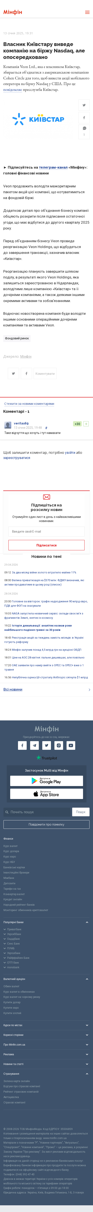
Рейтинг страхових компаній (21, 1091)
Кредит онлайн (12, 899)
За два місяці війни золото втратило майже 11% (44, 572)
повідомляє (12, 89)
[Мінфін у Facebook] (22, 745)
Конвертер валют (14, 894)
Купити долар (11, 1002)
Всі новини (46, 689)
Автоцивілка (11, 1097)
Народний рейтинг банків (19, 904)
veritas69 (21, 423)
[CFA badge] (13, 1118)
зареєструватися (16, 458)
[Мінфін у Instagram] (58, 745)
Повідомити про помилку (46, 824)
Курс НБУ (9, 862)
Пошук (80, 812)
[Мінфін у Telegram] (34, 745)
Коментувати (45, 373)
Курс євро (9, 856)
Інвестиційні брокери (16, 872)
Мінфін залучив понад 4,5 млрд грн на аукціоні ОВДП (46, 649)
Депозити (9, 883)
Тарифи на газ (12, 888)
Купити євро (11, 1007)
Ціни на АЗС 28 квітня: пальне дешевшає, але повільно (48, 657)
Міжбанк (8, 878)
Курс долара (11, 851)
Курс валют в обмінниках (19, 991)
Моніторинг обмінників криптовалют (25, 910)
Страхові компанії (14, 1102)
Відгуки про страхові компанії (21, 1086)
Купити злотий (12, 1013)
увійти (70, 453)
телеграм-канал (53, 167)
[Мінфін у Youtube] (71, 745)
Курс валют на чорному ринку (21, 996)
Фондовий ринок (17, 338)
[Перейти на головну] (12, 12)
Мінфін (25, 356)
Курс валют (10, 846)
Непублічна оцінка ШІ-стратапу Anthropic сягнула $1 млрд (50, 677)
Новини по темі (46, 556)
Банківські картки (14, 867)
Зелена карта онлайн (16, 1081)
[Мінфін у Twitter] (46, 745)
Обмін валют (11, 986)
